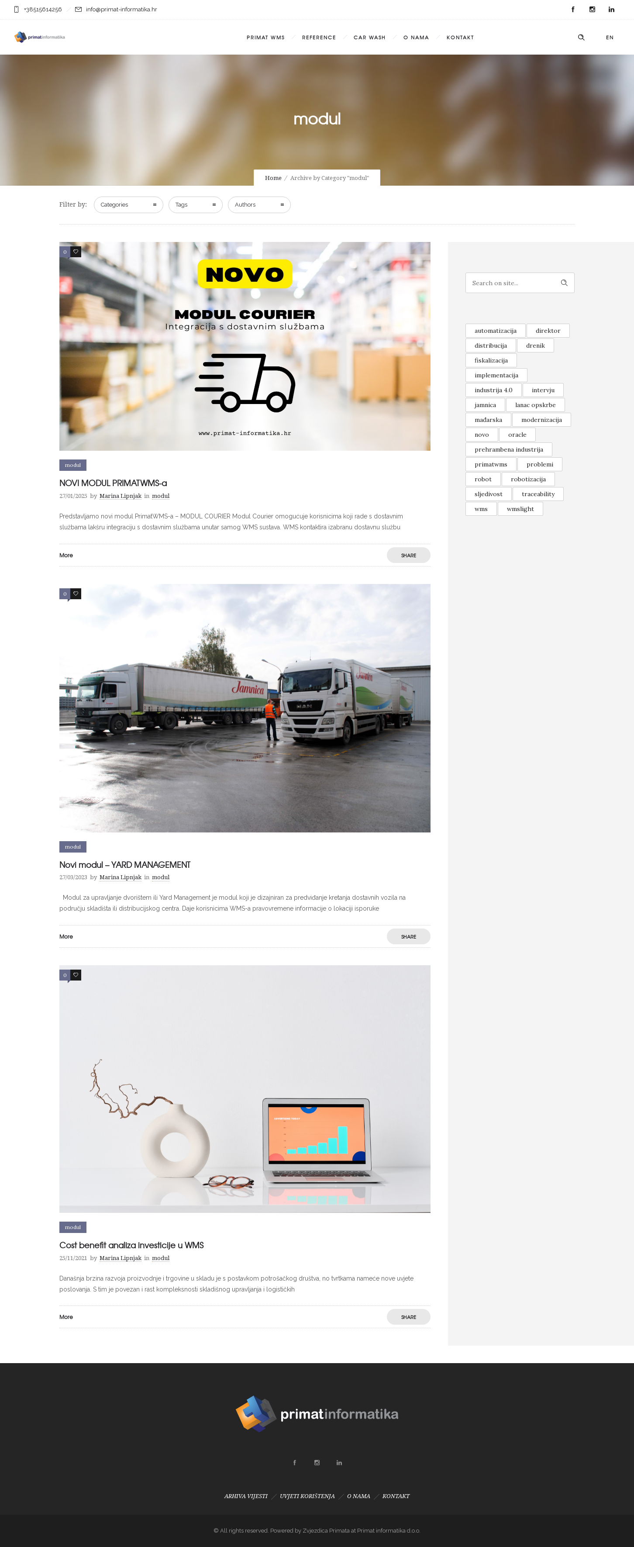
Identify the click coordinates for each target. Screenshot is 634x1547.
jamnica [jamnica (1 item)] (485, 405)
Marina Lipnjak (120, 496)
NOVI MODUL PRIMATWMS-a (113, 483)
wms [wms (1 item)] (481, 509)
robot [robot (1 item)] (483, 479)
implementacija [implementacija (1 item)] (496, 375)
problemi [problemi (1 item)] (540, 464)
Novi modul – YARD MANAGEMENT (124, 864)
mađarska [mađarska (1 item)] (488, 420)
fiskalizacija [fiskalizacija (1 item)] (491, 360)
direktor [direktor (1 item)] (548, 331)
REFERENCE (319, 37)
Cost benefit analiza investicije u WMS (131, 1245)
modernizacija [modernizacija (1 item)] (541, 420)
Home (273, 178)
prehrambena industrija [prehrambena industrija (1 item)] (509, 449)
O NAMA (416, 37)
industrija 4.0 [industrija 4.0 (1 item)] (494, 390)
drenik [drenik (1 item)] (535, 345)
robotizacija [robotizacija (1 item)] (528, 479)
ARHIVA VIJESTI (246, 1496)
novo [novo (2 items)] (482, 435)
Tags (181, 204)
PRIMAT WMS (266, 37)
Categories (114, 204)
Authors (245, 204)
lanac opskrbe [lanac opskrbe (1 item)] (535, 405)
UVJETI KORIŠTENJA (307, 1496)
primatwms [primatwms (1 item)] (491, 464)
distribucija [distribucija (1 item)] (491, 345)
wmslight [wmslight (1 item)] (520, 509)
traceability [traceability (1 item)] (538, 494)
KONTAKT (460, 37)
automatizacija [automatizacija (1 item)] (496, 331)
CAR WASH (370, 37)
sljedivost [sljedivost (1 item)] (489, 494)
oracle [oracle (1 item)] (517, 435)
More (66, 555)
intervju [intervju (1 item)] (543, 390)
